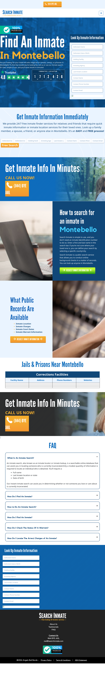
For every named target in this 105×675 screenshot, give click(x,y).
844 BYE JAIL (52, 4)
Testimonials (53, 639)
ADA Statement (81, 672)
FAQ (53, 642)
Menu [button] (101, 13)
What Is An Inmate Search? (20, 470)
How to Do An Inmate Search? (21, 519)
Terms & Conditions (63, 672)
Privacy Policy (45, 672)
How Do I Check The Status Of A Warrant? (27, 540)
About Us (53, 636)
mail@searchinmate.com (53, 653)
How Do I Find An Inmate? (19, 508)
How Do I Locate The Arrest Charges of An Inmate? (32, 550)
